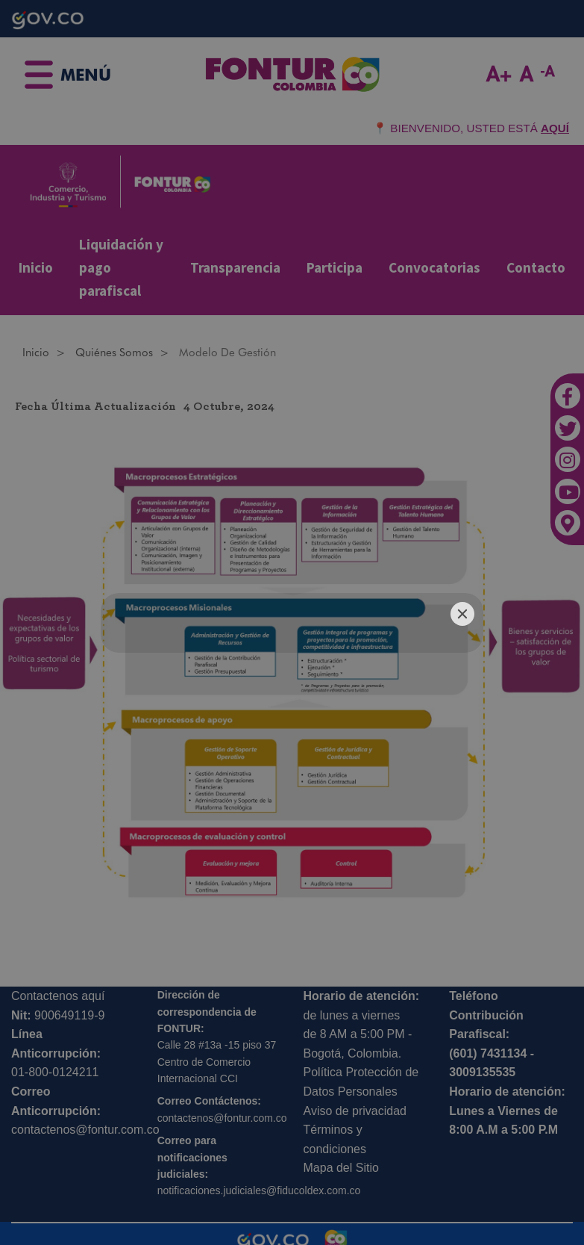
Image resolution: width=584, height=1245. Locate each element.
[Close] (462, 614)
